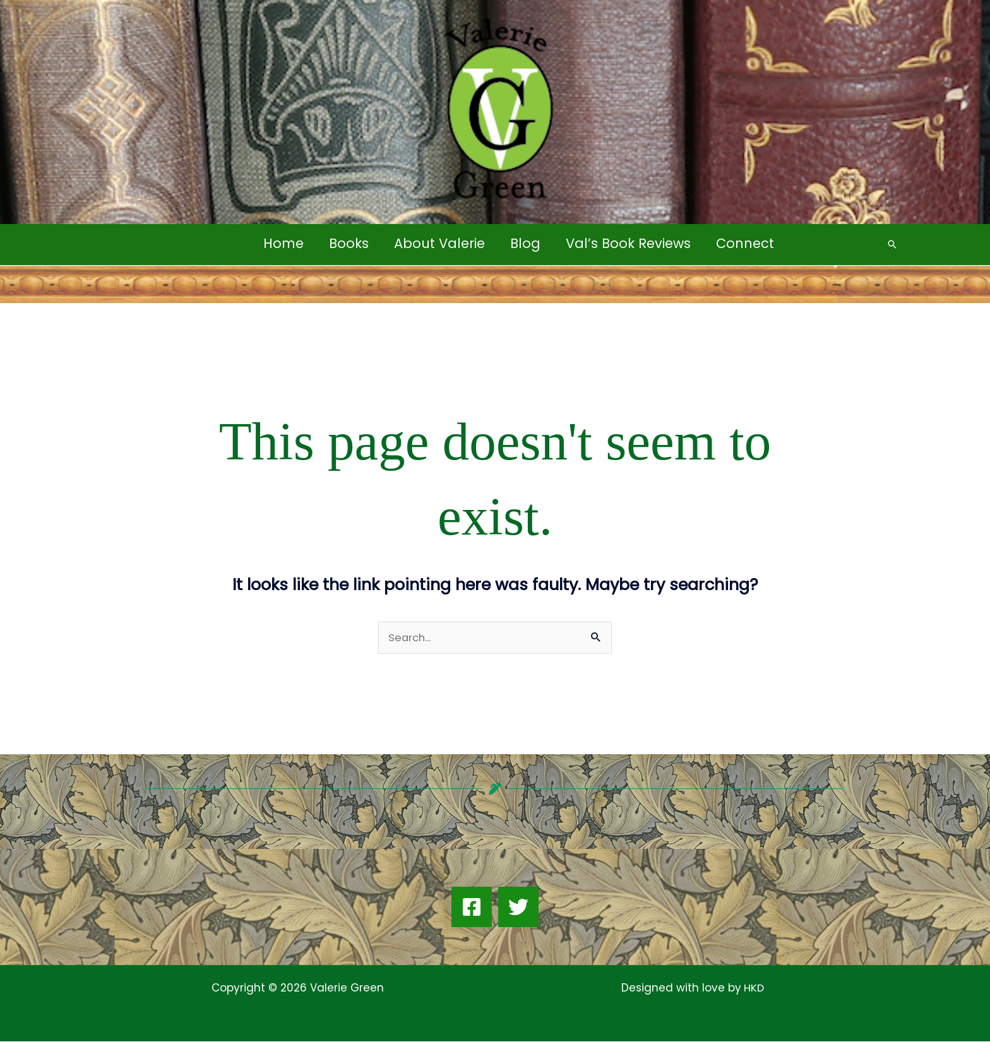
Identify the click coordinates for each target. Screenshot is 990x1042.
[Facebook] (471, 907)
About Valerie (438, 243)
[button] (892, 244)
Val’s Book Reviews (630, 243)
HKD (753, 988)
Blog (526, 243)
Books (347, 243)
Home (280, 243)
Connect (748, 243)
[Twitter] (518, 907)
